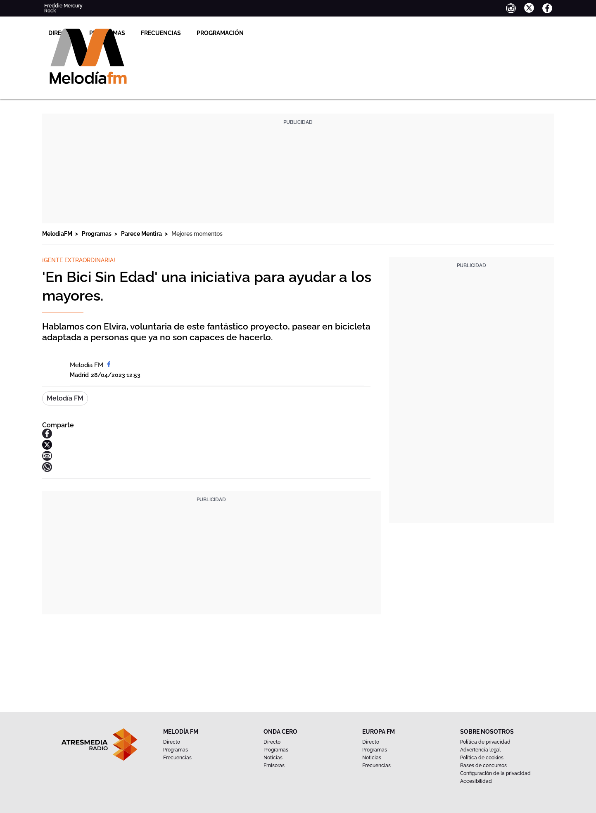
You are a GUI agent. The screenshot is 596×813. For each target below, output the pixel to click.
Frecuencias (266, 33)
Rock (50, 11)
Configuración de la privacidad (495, 773)
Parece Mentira (142, 233)
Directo (166, 33)
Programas (212, 33)
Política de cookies (481, 758)
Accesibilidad (476, 781)
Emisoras (274, 765)
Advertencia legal (480, 750)
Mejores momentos (197, 233)
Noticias (273, 758)
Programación (325, 33)
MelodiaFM (58, 233)
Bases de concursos (483, 765)
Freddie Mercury (63, 6)
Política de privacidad (485, 742)
